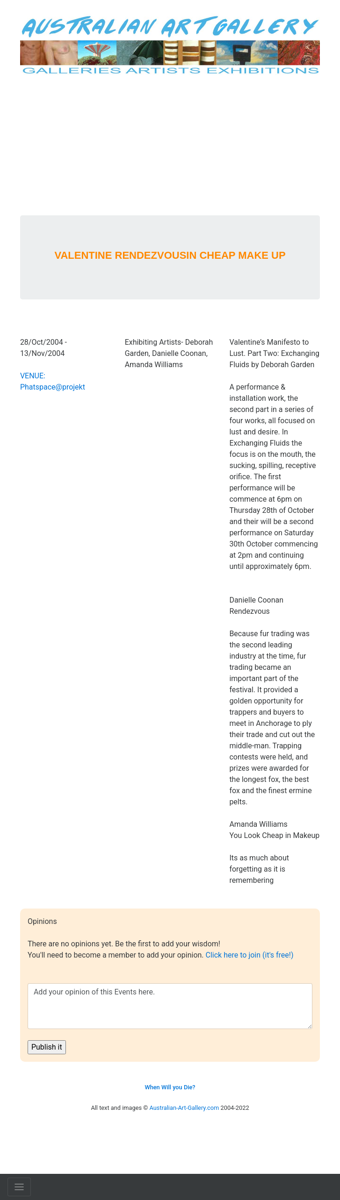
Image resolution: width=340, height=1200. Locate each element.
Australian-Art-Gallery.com (184, 1107)
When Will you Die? (170, 1087)
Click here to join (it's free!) (250, 955)
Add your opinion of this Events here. (170, 1006)
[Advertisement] (170, 145)
